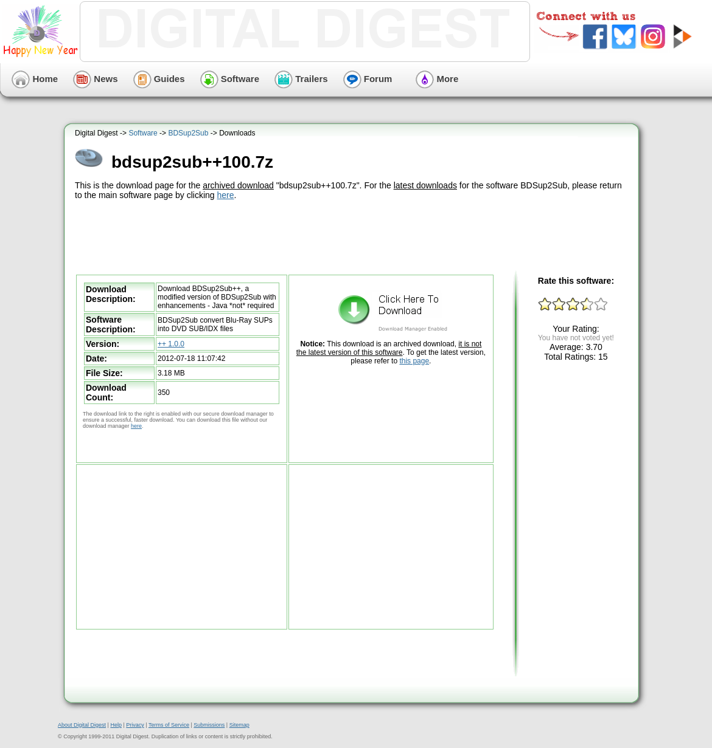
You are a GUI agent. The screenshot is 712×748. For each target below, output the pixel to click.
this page (414, 361)
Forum (368, 79)
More (437, 79)
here (225, 195)
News (95, 79)
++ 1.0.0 (171, 344)
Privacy (135, 725)
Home (35, 79)
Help (116, 725)
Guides (159, 79)
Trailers (301, 79)
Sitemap (239, 725)
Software (230, 79)
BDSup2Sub (188, 133)
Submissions (209, 725)
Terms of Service (168, 725)
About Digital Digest (82, 725)
